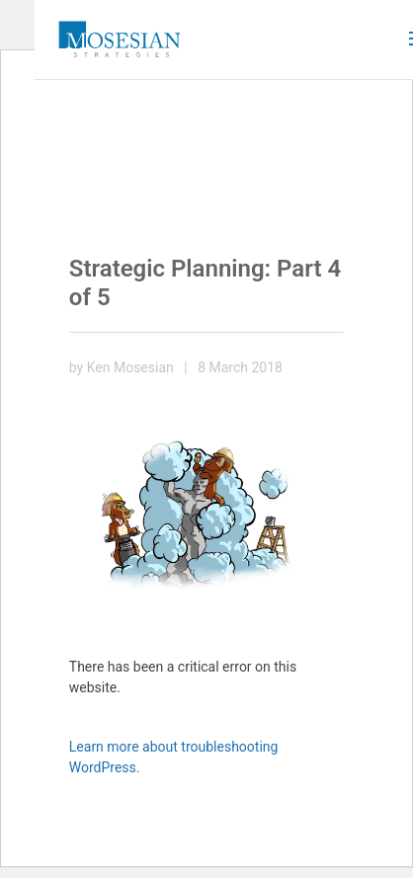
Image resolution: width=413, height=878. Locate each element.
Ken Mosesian (130, 367)
